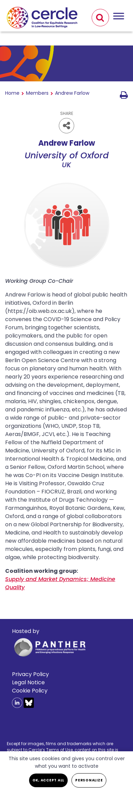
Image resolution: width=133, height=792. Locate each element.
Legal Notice (28, 682)
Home (12, 93)
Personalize (89, 780)
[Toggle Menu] (118, 16)
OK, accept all (48, 780)
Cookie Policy (30, 691)
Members (37, 93)
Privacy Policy (30, 674)
